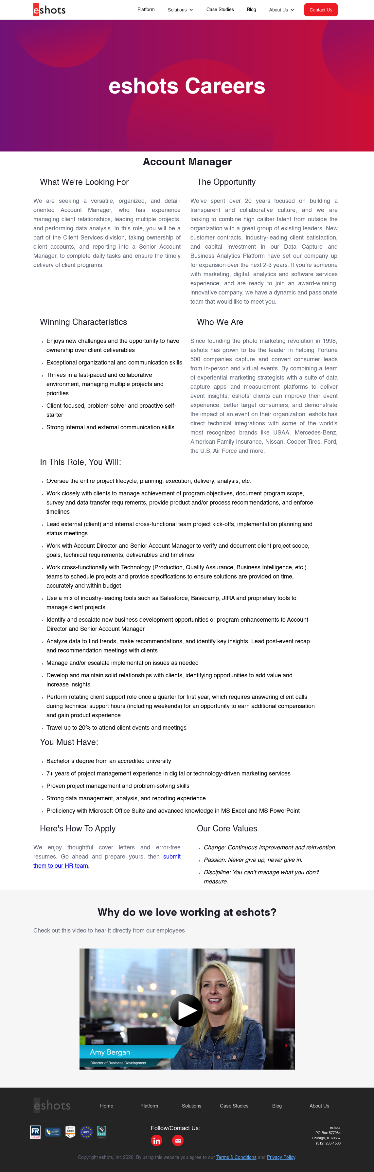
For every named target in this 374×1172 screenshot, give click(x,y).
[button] (180, 10)
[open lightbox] (187, 1009)
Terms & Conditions (236, 1157)
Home (106, 1106)
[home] (49, 8)
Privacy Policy (281, 1157)
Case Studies (220, 10)
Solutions (192, 1106)
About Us (319, 1106)
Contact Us (321, 9)
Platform (146, 10)
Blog (251, 10)
